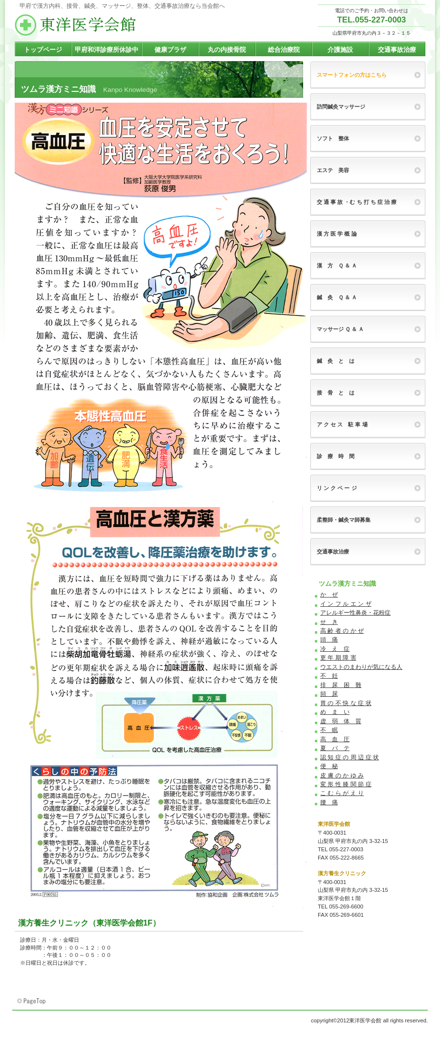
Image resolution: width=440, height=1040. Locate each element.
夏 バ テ (335, 748)
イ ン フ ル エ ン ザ (346, 603)
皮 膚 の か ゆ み (342, 775)
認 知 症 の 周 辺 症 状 (349, 757)
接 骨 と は (335, 393)
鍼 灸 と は (335, 361)
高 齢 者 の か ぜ (342, 630)
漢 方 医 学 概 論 (337, 234)
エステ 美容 (333, 170)
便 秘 (329, 766)
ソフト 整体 (333, 138)
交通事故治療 (333, 551)
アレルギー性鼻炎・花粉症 (355, 612)
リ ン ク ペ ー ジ (337, 488)
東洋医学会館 (112, 25)
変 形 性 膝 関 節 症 (346, 784)
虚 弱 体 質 (340, 721)
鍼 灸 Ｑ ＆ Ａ (337, 297)
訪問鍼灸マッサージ (341, 107)
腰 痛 (329, 802)
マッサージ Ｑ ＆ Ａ (340, 329)
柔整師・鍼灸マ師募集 (344, 520)
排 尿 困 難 (340, 685)
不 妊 (329, 675)
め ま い (335, 711)
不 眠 (329, 730)
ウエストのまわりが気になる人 (361, 667)
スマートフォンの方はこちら (352, 75)
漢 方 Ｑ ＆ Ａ (337, 265)
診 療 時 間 (335, 456)
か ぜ (329, 594)
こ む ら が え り (342, 793)
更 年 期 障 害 (338, 657)
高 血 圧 (335, 739)
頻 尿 (329, 693)
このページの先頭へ (32, 1001)
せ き (329, 622)
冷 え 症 (335, 648)
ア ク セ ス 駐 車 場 (342, 424)
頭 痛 (329, 639)
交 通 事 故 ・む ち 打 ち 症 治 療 (356, 202)
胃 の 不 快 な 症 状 (346, 703)
